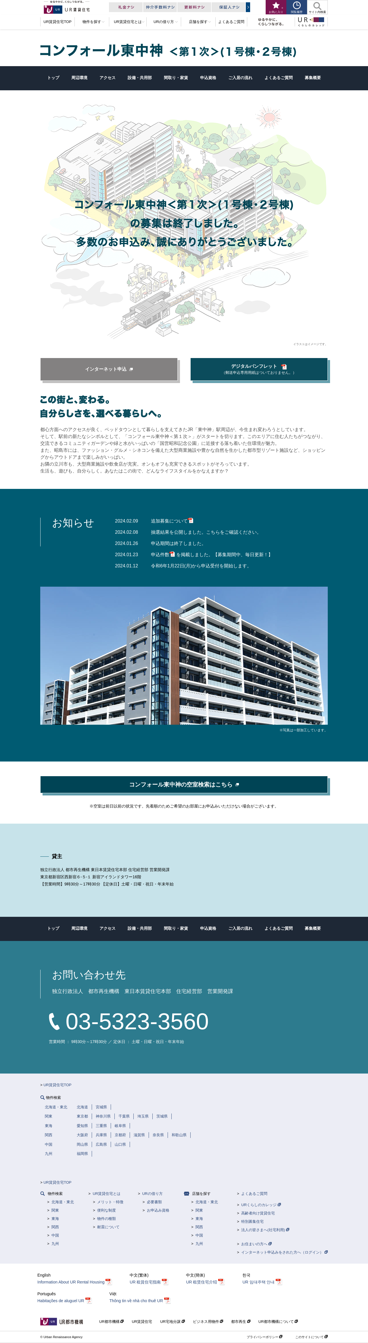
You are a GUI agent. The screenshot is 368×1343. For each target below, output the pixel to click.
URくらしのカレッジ (261, 1205)
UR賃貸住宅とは (106, 1193)
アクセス (107, 77)
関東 (55, 1210)
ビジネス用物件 (208, 1321)
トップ (53, 77)
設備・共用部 (140, 77)
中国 (55, 1235)
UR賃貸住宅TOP (57, 1085)
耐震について (108, 1227)
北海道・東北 (62, 1202)
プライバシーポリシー (264, 1337)
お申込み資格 (158, 1210)
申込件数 (163, 554)
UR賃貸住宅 (142, 1321)
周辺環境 (79, 77)
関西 (55, 1227)
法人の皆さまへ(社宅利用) (265, 1230)
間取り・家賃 (176, 77)
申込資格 (208, 77)
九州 (55, 1243)
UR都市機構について (278, 1321)
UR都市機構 (111, 1321)
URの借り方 (152, 1193)
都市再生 (240, 1321)
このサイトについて (311, 1337)
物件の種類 (106, 1218)
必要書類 (154, 1202)
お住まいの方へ (256, 1244)
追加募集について (172, 521)
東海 (55, 1218)
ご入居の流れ (240, 77)
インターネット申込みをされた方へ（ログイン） (284, 1252)
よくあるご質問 (278, 77)
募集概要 (313, 77)
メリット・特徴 (110, 1202)
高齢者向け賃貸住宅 (258, 1213)
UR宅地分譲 (172, 1321)
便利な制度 (106, 1210)
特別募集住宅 (252, 1221)
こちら (213, 532)
